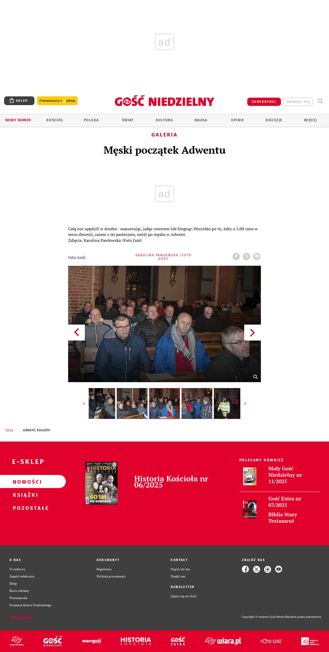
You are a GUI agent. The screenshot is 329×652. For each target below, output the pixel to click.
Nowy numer (18, 120)
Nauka (201, 120)
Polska (91, 120)
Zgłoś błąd (21, 617)
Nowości (24, 481)
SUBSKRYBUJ (264, 102)
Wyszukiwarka (320, 101)
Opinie (237, 120)
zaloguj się (298, 102)
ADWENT (29, 430)
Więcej (310, 120)
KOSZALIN (43, 430)
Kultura (164, 120)
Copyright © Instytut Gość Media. (263, 617)
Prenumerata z (57, 101)
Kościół (54, 120)
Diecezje (274, 120)
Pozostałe (24, 508)
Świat (128, 120)
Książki (24, 495)
